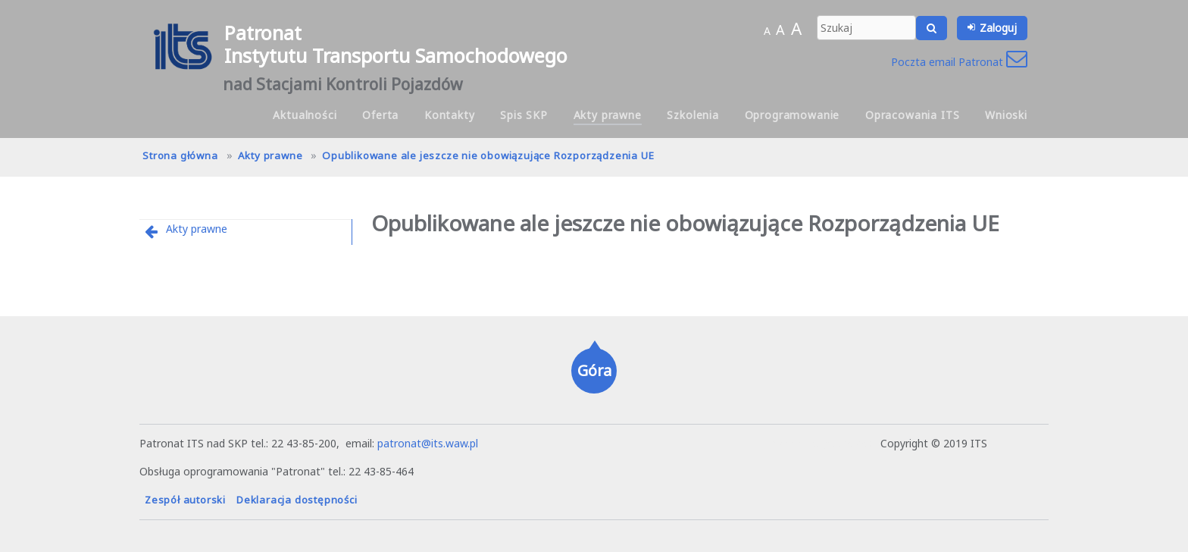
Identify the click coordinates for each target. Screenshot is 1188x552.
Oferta (380, 115)
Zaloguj (998, 27)
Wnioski (1006, 115)
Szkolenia (693, 115)
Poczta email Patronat (959, 62)
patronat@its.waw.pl (427, 443)
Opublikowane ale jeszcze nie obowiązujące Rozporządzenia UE (488, 155)
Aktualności (304, 115)
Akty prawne (608, 115)
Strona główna (179, 155)
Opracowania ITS (912, 115)
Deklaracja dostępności (297, 500)
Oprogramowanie (792, 115)
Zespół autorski (185, 500)
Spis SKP (524, 115)
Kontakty (449, 115)
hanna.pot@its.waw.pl (824, 443)
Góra (594, 370)
